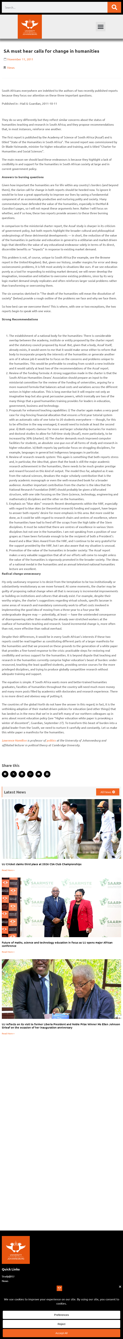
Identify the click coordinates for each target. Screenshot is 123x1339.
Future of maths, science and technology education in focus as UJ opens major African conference (57, 944)
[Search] (114, 7)
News (11, 67)
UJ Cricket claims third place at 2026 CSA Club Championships (42, 864)
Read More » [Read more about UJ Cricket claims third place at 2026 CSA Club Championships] (8, 870)
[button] (100, 27)
